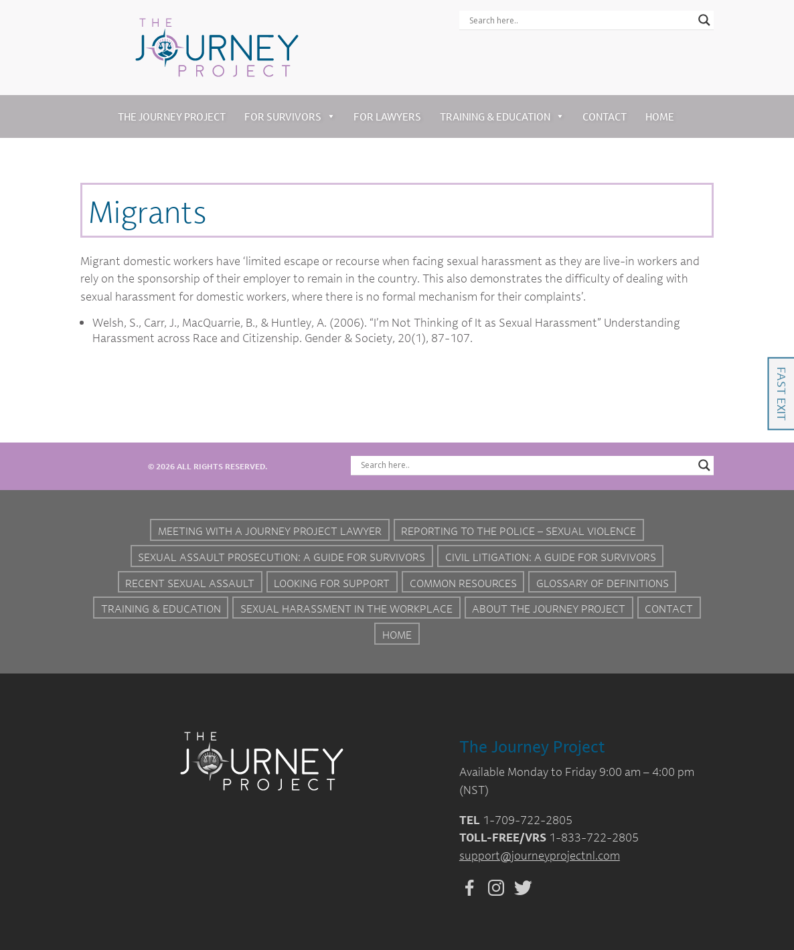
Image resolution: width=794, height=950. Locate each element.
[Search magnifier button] (704, 20)
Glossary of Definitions (602, 583)
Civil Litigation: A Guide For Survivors (550, 557)
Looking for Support (332, 583)
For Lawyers (387, 116)
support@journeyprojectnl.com (539, 855)
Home (659, 116)
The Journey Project (172, 116)
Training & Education (502, 116)
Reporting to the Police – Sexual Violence (518, 531)
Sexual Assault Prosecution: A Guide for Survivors (281, 557)
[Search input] (580, 20)
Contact (604, 116)
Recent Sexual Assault (189, 583)
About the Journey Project (548, 608)
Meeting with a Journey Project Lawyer (270, 531)
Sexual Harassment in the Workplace (346, 608)
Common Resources (463, 583)
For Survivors (289, 116)
